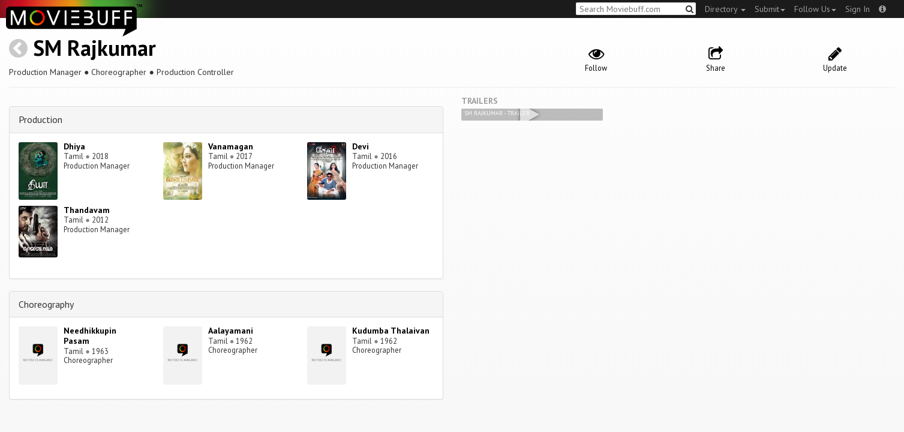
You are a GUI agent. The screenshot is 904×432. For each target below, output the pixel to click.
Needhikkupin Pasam (90, 335)
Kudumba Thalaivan (391, 330)
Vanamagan (230, 146)
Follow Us (815, 9)
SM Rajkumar (94, 48)
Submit (770, 9)
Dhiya (74, 146)
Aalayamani (230, 330)
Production (40, 119)
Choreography (46, 304)
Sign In (857, 9)
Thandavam (87, 210)
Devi (360, 146)
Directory (725, 9)
